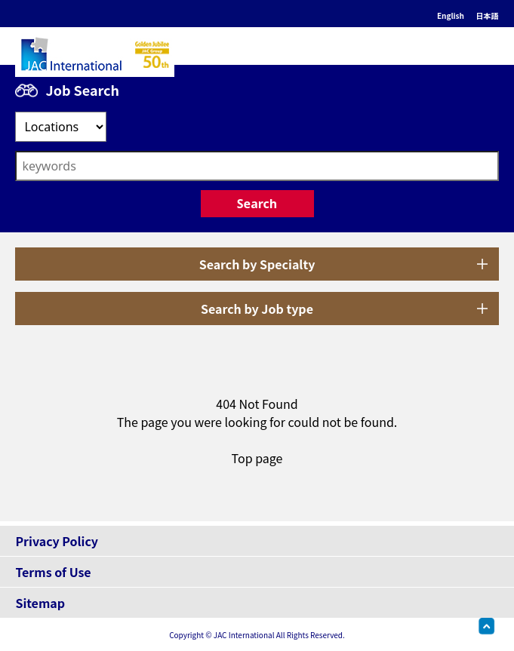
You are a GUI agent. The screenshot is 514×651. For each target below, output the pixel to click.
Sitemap (40, 603)
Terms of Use (53, 572)
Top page (257, 458)
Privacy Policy (56, 541)
